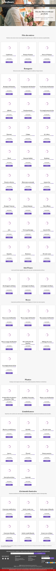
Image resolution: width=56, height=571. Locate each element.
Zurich (36, 562)
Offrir (9, 59)
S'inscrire (40, 550)
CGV (15, 555)
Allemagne (23, 563)
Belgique (20, 563)
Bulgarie (20, 27)
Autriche (29, 563)
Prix (43, 27)
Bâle (22, 562)
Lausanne (32, 562)
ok (52, 555)
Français (52, 0)
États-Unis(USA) (36, 563)
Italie (26, 563)
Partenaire (29, 555)
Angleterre (40, 563)
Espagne (32, 563)
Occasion (36, 27)
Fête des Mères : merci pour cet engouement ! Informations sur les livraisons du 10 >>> (28, 569)
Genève (30, 562)
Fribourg (27, 562)
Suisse (17, 563)
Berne (24, 562)
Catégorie (28, 27)
